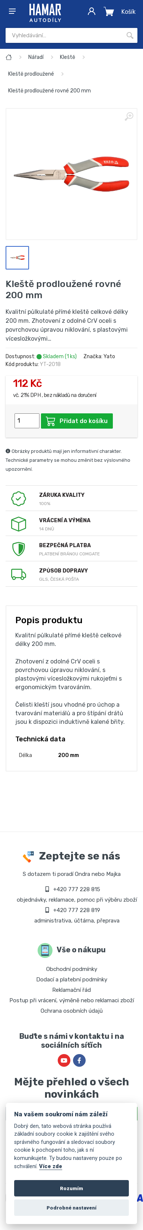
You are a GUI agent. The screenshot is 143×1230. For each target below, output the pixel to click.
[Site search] (64, 35)
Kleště (67, 57)
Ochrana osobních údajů (72, 1010)
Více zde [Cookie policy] (50, 1166)
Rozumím (71, 1188)
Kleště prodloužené (31, 74)
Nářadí (36, 57)
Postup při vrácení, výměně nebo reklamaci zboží (71, 1000)
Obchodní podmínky (71, 969)
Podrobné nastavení (71, 1208)
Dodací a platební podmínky (71, 979)
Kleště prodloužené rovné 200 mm (49, 91)
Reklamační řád (71, 990)
